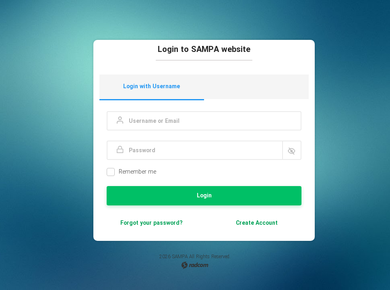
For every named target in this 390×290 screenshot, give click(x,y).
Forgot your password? (151, 223)
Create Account (257, 223)
